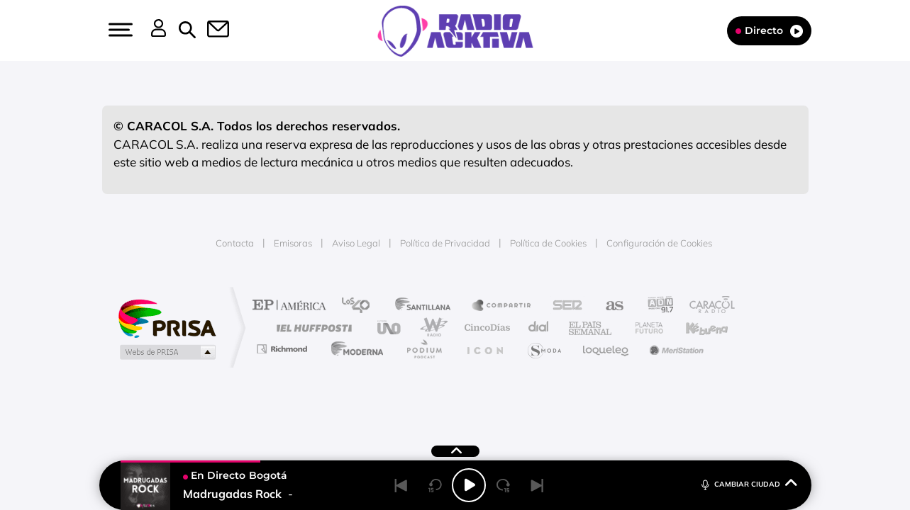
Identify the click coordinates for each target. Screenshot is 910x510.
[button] (119, 30)
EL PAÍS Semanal (591, 327)
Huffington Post (311, 327)
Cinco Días (485, 327)
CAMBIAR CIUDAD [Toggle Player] (748, 483)
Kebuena (694, 327)
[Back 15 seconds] (435, 485)
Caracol (707, 306)
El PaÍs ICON (484, 349)
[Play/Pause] (469, 485)
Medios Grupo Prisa (166, 352)
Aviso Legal (356, 243)
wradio (431, 327)
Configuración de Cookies (659, 243)
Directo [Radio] (769, 31)
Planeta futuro (643, 327)
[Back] (401, 485)
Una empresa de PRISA (167, 318)
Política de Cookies (548, 243)
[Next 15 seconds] (503, 485)
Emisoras (293, 243)
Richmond (283, 349)
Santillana (427, 306)
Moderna (353, 349)
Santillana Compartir (502, 306)
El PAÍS (292, 306)
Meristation (674, 349)
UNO (390, 327)
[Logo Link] (455, 30)
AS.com (608, 306)
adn (655, 306)
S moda (543, 349)
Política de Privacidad (445, 243)
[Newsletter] (210, 30)
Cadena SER (563, 306)
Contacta (235, 243)
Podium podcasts (423, 349)
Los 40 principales (360, 306)
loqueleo (606, 349)
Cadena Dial (539, 327)
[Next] (537, 485)
